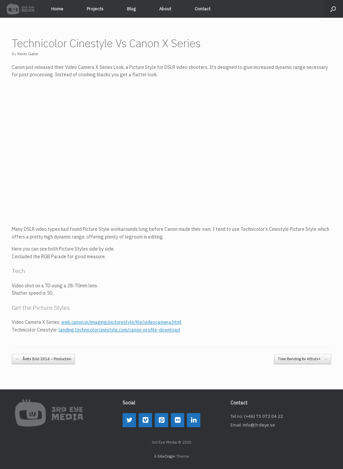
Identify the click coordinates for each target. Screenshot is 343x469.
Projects (95, 9)
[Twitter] (129, 420)
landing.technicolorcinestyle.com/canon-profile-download (119, 330)
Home (57, 9)
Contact (202, 9)
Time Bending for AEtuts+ (303, 359)
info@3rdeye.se (259, 425)
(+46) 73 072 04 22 (263, 416)
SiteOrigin (166, 456)
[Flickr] (177, 420)
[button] (333, 9)
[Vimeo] (145, 420)
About (165, 9)
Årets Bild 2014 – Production (43, 359)
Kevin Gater (27, 53)
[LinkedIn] (193, 420)
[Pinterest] (161, 420)
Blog (131, 9)
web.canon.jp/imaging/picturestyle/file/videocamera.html (121, 322)
